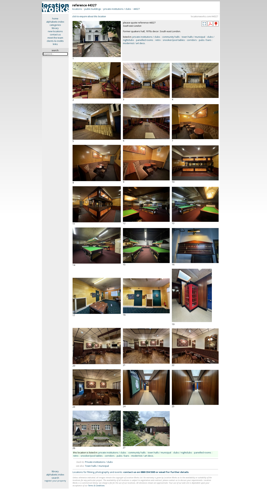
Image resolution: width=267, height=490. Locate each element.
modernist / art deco (134, 43)
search (55, 477)
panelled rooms (144, 40)
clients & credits (55, 40)
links (55, 44)
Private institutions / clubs (99, 462)
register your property (55, 480)
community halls (171, 36)
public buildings (92, 8)
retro (158, 40)
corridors (192, 40)
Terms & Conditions (96, 485)
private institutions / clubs (117, 8)
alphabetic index (55, 21)
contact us (55, 34)
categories (55, 24)
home (55, 18)
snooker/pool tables (174, 40)
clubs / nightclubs (182, 452)
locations (77, 8)
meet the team (55, 37)
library (55, 28)
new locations (55, 31)
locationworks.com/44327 (204, 16)
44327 (136, 8)
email (162, 472)
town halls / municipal (193, 36)
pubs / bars (205, 40)
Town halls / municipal (97, 465)
